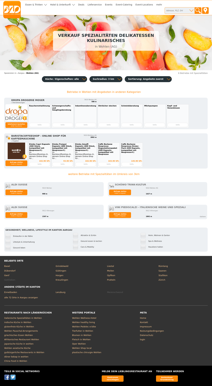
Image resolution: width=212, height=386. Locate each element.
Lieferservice (95, 4)
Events (108, 4)
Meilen (110, 271)
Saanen (162, 271)
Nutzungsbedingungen (152, 331)
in (10, 73)
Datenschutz (146, 335)
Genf (6, 275)
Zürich (162, 280)
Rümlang (163, 266)
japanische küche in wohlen (18, 344)
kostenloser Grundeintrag (167, 378)
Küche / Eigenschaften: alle (62, 79)
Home (143, 318)
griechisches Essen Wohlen (18, 335)
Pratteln (111, 280)
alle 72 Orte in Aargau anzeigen (21, 297)
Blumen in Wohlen (81, 335)
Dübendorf (10, 271)
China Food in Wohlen (15, 361)
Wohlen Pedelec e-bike (84, 326)
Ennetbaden (10, 292)
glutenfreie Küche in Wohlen (19, 326)
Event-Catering (124, 4)
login (142, 339)
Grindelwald (62, 266)
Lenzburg (60, 292)
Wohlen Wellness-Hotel (84, 318)
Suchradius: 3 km (103, 79)
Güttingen (61, 271)
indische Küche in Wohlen (17, 322)
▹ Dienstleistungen (18, 102)
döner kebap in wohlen (16, 356)
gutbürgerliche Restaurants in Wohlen (24, 352)
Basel (7, 266)
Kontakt (144, 322)
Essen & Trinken (34, 4)
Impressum (146, 326)
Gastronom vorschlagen (113, 378)
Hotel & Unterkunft (60, 4)
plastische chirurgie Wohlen (86, 352)
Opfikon (111, 275)
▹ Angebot (15, 141)
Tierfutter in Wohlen (82, 331)
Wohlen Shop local (81, 348)
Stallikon (163, 275)
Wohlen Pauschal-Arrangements (21, 331)
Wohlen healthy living (83, 322)
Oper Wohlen (79, 344)
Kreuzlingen (62, 280)
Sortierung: (145, 79)
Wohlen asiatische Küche (17, 348)
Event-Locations (144, 4)
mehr (159, 4)
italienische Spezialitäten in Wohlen (23, 318)
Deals (81, 4)
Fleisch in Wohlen (81, 339)
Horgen (59, 275)
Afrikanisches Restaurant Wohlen (21, 339)
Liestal (110, 266)
